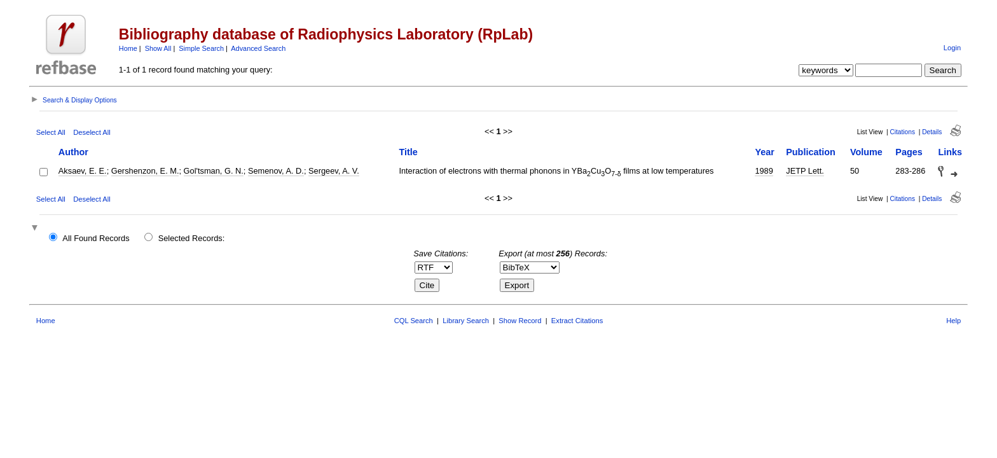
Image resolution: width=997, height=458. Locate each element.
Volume (866, 152)
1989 (764, 171)
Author (73, 152)
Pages (908, 152)
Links (950, 152)
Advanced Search (258, 48)
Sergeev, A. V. (333, 171)
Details (932, 131)
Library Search (466, 320)
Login (952, 48)
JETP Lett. (805, 171)
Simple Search (201, 48)
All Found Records (95, 238)
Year (764, 152)
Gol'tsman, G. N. (214, 171)
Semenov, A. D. (276, 171)
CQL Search (413, 320)
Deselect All (91, 132)
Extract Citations (577, 320)
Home (128, 48)
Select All (50, 132)
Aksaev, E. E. (82, 171)
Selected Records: (191, 238)
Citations (902, 131)
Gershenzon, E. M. (145, 171)
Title (408, 152)
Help (953, 320)
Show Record (519, 320)
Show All (158, 48)
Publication (810, 152)
